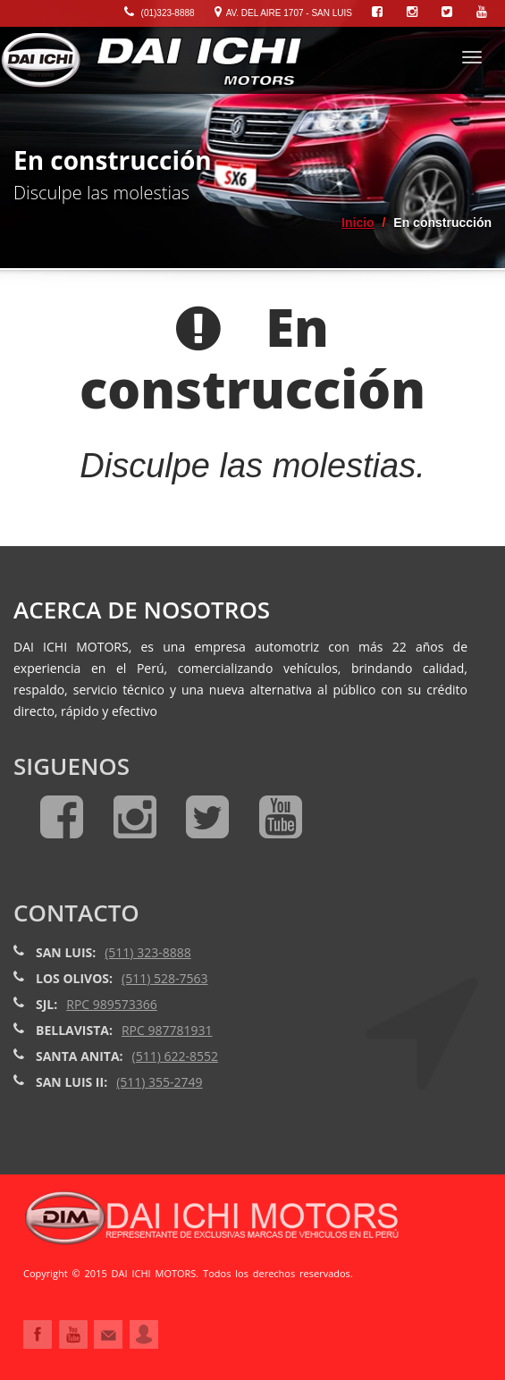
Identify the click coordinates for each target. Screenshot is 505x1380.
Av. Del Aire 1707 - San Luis (283, 13)
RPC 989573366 (111, 1004)
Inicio (358, 222)
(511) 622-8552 (175, 1056)
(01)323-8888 (159, 13)
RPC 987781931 (167, 1030)
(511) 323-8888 (147, 952)
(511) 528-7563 (164, 978)
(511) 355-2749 (159, 1081)
